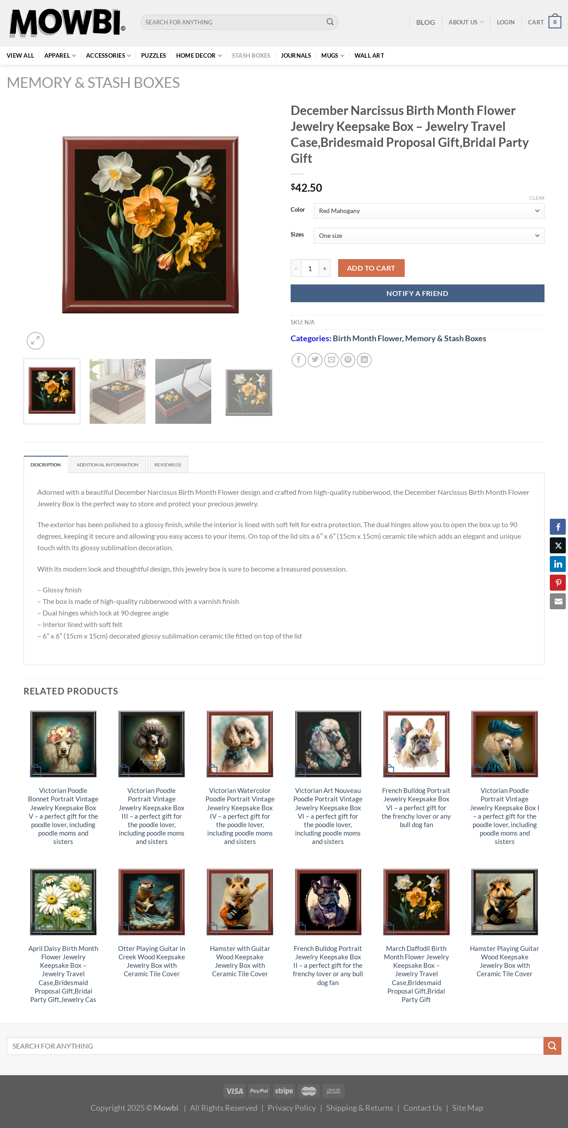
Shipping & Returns (359, 1109)
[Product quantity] (310, 268)
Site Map (467, 1109)
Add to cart (371, 268)
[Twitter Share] (558, 545)
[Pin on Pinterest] (347, 360)
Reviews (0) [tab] (199, 465)
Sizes (297, 235)
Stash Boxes (251, 55)
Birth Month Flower (367, 338)
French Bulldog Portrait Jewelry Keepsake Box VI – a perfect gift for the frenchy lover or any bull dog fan (416, 809)
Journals (296, 55)
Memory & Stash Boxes (93, 82)
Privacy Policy (292, 1109)
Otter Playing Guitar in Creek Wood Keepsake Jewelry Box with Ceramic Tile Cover (151, 963)
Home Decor (199, 55)
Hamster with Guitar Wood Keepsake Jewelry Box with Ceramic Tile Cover (240, 963)
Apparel (60, 55)
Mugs (332, 55)
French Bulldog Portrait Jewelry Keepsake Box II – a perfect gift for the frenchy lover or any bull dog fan (328, 967)
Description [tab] (50, 465)
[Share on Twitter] (315, 360)
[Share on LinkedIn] (364, 360)
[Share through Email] (558, 601)
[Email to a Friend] (331, 360)
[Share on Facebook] (299, 360)
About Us (466, 22)
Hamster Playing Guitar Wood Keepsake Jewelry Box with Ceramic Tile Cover (504, 963)
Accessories (108, 55)
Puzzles (153, 55)
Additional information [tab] (126, 465)
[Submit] (330, 22)
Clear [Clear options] (536, 198)
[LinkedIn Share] (558, 564)
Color (298, 210)
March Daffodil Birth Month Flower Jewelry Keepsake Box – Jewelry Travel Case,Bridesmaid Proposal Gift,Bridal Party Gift (416, 976)
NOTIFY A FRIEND (417, 293)
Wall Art (369, 55)
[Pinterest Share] (558, 583)
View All (20, 55)
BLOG (425, 22)
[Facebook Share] (558, 527)
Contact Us (422, 1109)
